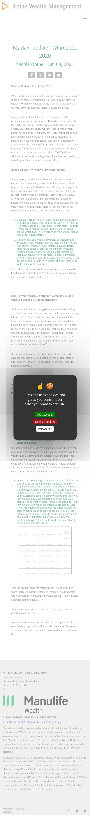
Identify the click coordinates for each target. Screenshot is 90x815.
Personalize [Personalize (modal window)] (45, 428)
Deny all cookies (45, 421)
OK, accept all (45, 414)
